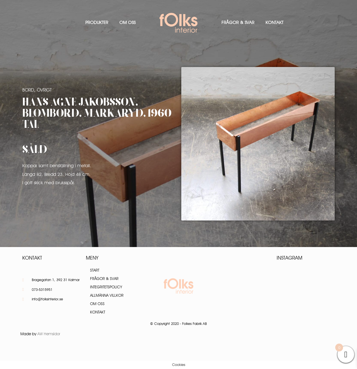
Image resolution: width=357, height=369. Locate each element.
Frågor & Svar (237, 22)
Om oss (127, 22)
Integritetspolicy (106, 287)
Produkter (96, 22)
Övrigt (44, 90)
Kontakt (274, 22)
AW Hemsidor (48, 334)
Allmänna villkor (107, 295)
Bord (28, 90)
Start (94, 270)
